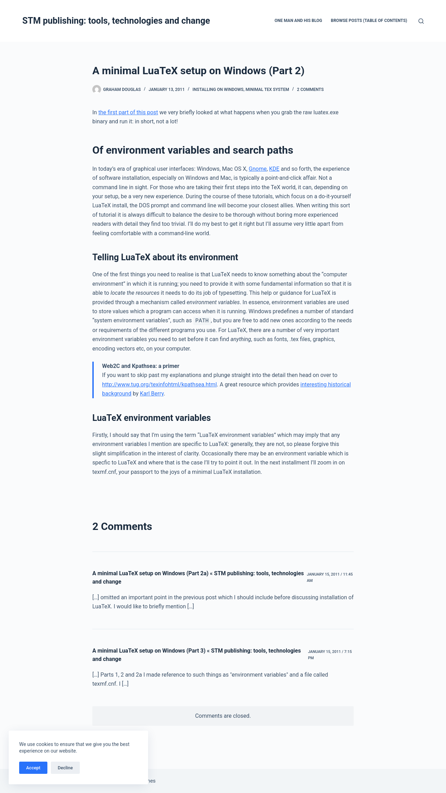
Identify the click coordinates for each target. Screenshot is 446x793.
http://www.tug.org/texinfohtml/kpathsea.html (159, 384)
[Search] (421, 21)
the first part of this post (128, 112)
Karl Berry (151, 393)
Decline (65, 767)
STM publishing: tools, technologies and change (116, 21)
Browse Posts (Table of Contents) (369, 20)
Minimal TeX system (267, 89)
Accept (33, 767)
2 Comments (310, 89)
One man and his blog (298, 20)
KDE (274, 168)
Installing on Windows (218, 89)
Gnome (258, 168)
